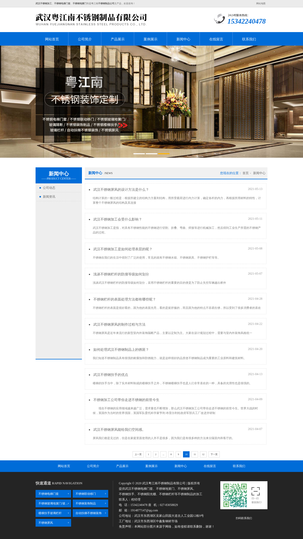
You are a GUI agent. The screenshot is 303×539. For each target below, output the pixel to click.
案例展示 (150, 39)
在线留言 (216, 39)
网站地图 (261, 3)
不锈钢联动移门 (86, 493)
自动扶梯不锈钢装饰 (89, 513)
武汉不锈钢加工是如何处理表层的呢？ (122, 249)
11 (195, 454)
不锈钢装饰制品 (86, 503)
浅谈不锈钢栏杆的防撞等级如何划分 (120, 274)
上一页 (138, 454)
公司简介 (85, 39)
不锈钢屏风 (45, 522)
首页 (246, 173)
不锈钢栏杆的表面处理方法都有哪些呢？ (124, 299)
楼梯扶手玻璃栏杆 (50, 513)
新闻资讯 (49, 196)
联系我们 (249, 39)
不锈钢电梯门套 (48, 493)
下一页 (214, 454)
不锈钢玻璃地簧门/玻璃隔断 (54, 503)
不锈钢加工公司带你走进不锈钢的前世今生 (125, 400)
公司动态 (49, 187)
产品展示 (118, 39)
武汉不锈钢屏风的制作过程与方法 (119, 324)
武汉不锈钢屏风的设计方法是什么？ (120, 190)
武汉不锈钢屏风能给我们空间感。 (119, 430)
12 (203, 454)
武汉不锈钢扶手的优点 (110, 375)
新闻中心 (183, 39)
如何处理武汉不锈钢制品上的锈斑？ (120, 350)
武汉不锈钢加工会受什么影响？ (117, 219)
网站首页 (52, 39)
